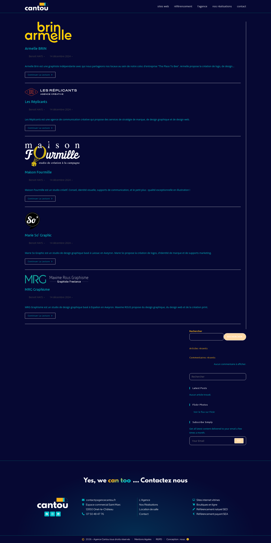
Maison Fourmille (38, 172)
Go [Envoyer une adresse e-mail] (239, 440)
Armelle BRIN (35, 48)
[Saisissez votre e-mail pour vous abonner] (217, 440)
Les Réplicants (36, 102)
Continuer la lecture (41, 74)
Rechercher (195, 331)
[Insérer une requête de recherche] (217, 376)
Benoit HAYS (36, 56)
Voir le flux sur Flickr (204, 412)
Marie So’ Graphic (38, 235)
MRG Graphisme (37, 289)
